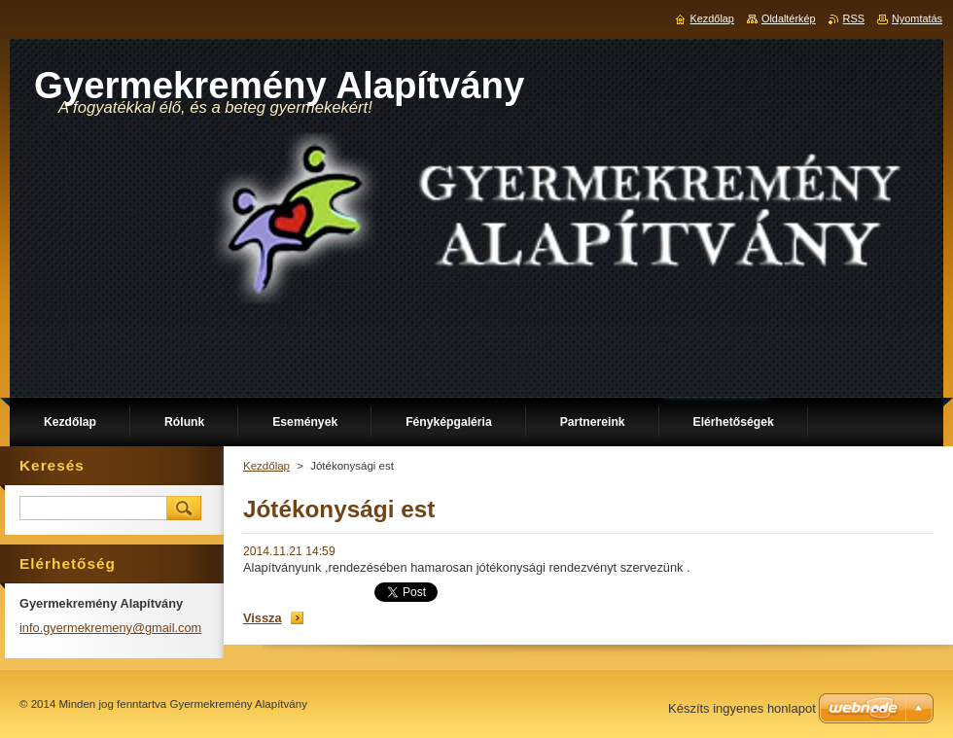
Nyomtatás (917, 18)
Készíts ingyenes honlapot (742, 708)
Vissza (262, 618)
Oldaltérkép (788, 18)
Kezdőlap (266, 466)
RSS (854, 18)
